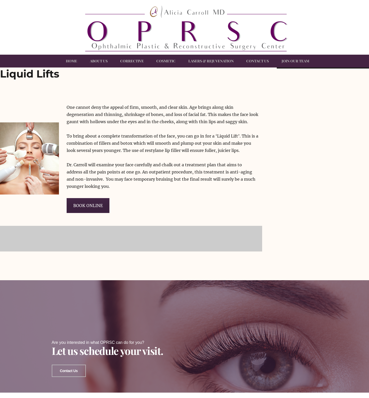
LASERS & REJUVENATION (211, 61)
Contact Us (69, 369)
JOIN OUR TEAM (295, 61)
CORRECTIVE (132, 61)
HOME (71, 61)
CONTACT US (257, 61)
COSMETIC (166, 61)
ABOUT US (99, 61)
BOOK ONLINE (88, 205)
